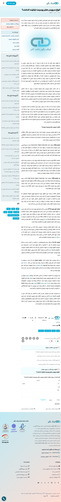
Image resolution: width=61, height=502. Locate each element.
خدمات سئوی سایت (23, 477)
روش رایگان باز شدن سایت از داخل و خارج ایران (48, 356)
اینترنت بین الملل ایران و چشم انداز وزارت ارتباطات (48, 352)
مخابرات (43, 168)
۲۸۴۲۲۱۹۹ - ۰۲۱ (51, 453)
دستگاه (58, 237)
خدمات (25, 263)
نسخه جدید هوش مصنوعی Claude (10, 128)
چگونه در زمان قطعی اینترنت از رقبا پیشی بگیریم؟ (10, 89)
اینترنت (53, 330)
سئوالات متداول (54, 477)
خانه (59, 13)
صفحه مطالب (53, 409)
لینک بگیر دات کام (54, 466)
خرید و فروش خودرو (14, 39)
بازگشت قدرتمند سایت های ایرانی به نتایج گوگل (10, 190)
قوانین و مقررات (54, 496)
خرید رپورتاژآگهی (24, 469)
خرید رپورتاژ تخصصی (23, 475)
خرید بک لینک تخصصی (22, 472)
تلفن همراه (40, 265)
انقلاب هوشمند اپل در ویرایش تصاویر (11, 76)
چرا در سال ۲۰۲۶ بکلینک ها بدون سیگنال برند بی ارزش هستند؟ (11, 170)
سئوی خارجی (15, 218)
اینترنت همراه (47, 330)
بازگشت (28, 409)
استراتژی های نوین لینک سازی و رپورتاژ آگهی (11, 164)
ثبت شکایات (56, 475)
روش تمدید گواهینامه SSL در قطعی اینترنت (49, 364)
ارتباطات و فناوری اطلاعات (13, 215)
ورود (45, 496)
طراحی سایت (16, 43)
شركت (35, 283)
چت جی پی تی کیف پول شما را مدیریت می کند (12, 157)
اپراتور (27, 275)
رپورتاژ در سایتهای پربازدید (12, 24)
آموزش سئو (16, 212)
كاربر (46, 219)
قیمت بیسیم (16, 49)
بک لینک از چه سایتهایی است (51, 469)
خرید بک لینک (25, 466)
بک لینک (10, 212)
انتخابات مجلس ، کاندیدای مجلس (10, 36)
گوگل (17, 209)
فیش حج (16, 46)
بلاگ (55, 13)
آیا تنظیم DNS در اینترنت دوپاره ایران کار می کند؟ (48, 360)
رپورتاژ (13, 209)
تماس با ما (56, 472)
